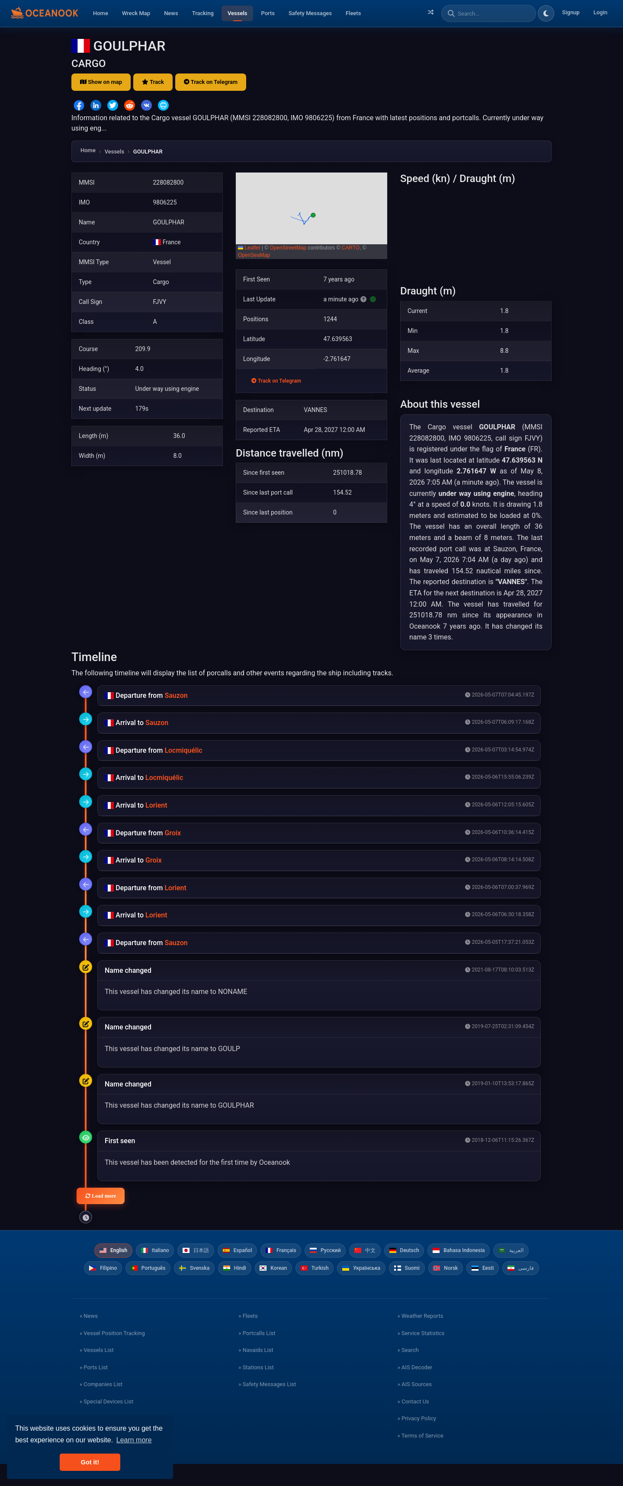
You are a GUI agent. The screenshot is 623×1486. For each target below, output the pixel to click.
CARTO (351, 248)
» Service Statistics (421, 1355)
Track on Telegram (211, 82)
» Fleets (247, 1338)
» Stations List (255, 1389)
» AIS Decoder (415, 1389)
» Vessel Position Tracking (112, 1355)
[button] (311, 216)
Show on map (101, 82)
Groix (172, 833)
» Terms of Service (420, 1457)
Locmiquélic (183, 750)
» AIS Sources (415, 1406)
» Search (408, 1372)
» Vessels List (97, 1372)
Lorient (156, 805)
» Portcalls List (256, 1355)
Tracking (203, 13)
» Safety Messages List (267, 1406)
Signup (570, 12)
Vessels (237, 13)
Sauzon (175, 695)
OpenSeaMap (254, 255)
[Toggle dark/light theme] (546, 13)
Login (600, 12)
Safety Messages (310, 13)
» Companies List (101, 1406)
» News (89, 1338)
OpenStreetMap (288, 248)
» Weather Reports (420, 1338)
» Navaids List (255, 1372)
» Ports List (94, 1389)
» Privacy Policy (417, 1440)
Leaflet (249, 248)
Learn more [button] (134, 1440)
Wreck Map (136, 13)
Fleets (353, 13)
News (171, 13)
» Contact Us (413, 1423)
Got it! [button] (90, 1462)
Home (100, 13)
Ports (268, 13)
